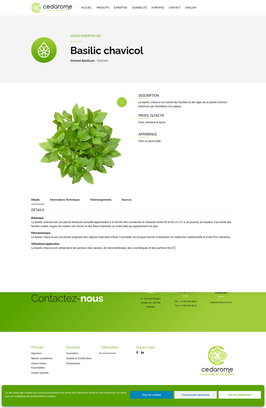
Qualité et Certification (79, 358)
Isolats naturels (40, 372)
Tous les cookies (151, 394)
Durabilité (139, 7)
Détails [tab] (35, 199)
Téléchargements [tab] (100, 199)
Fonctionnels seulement (195, 394)
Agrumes (36, 353)
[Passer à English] (190, 8)
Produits (103, 7)
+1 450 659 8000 (190, 301)
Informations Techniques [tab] (65, 199)
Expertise (120, 7)
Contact (175, 7)
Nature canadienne (42, 358)
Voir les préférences (239, 394)
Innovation (72, 353)
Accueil (86, 7)
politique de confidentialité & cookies (35, 396)
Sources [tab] (126, 199)
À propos (157, 7)
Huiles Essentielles (85, 36)
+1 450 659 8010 (190, 305)
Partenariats (73, 363)
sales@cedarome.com (230, 302)
